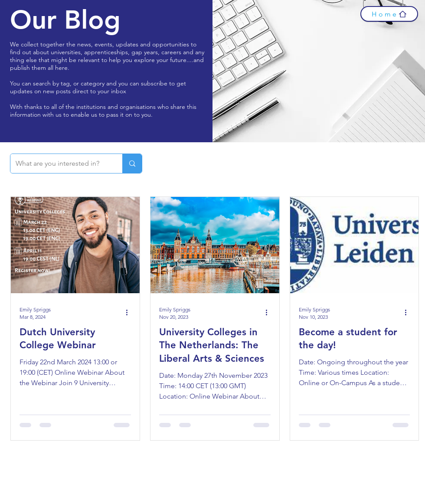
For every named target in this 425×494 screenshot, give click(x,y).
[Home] (389, 14)
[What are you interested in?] (60, 163)
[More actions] (129, 313)
